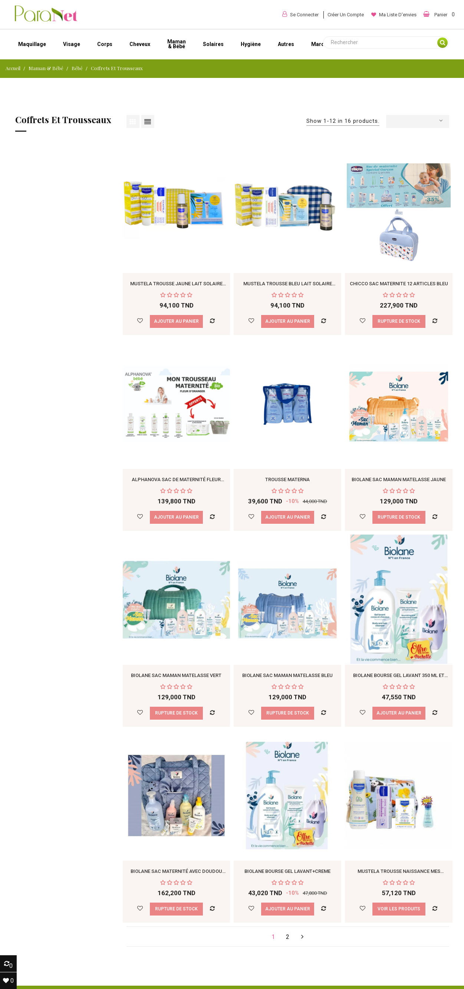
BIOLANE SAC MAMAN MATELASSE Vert (176, 675)
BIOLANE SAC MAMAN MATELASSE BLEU (287, 675)
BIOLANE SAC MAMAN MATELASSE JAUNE (399, 479)
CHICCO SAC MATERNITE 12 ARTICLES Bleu (399, 283)
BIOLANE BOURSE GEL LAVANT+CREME (287, 871)
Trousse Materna (287, 479)
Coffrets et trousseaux (63, 120)
